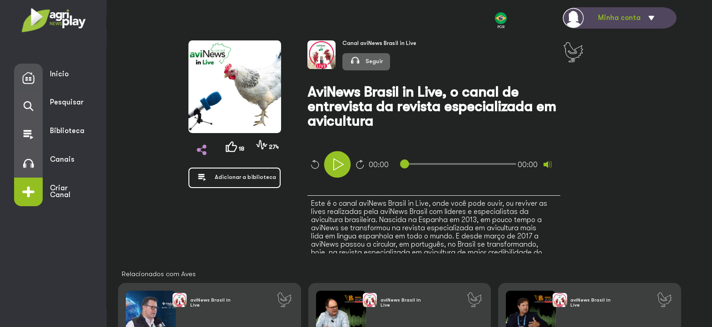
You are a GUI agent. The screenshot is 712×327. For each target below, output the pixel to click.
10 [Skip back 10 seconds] (314, 164)
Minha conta (619, 18)
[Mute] (547, 164)
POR (500, 20)
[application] (447, 165)
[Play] (337, 164)
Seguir (366, 60)
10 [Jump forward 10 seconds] (360, 164)
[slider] (460, 164)
